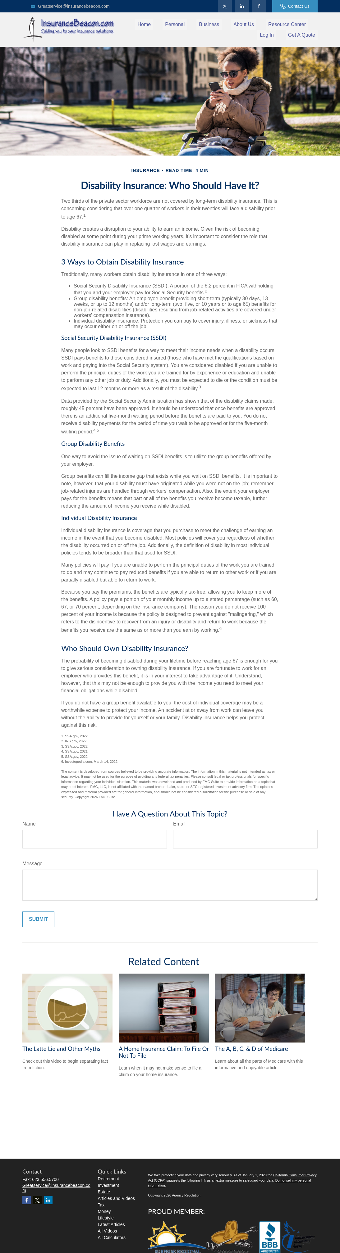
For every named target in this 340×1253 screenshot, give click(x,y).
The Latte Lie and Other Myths (61, 1048)
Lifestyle (106, 1217)
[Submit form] (38, 919)
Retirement (108, 1178)
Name (29, 823)
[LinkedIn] (242, 6)
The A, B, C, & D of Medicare (251, 1048)
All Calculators (112, 1237)
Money (104, 1211)
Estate (104, 1191)
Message (32, 863)
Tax (101, 1204)
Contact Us (295, 6)
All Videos (107, 1230)
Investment (108, 1185)
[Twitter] (225, 6)
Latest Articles (111, 1224)
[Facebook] (259, 6)
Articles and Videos (116, 1198)
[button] (144, 24)
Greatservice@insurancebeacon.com (70, 6)
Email (179, 823)
